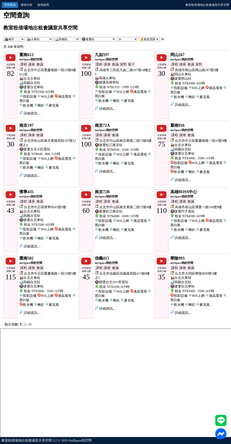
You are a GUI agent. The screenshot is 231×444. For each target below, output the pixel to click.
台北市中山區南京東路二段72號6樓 (125, 140)
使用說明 (43, 5)
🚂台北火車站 (29, 78)
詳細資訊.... (29, 113)
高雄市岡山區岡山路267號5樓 (196, 70)
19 (29, 324)
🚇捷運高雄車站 (107, 82)
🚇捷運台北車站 (31, 87)
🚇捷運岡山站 (180, 78)
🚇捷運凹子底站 (182, 211)
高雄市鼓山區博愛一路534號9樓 (198, 207)
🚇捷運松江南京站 (108, 145)
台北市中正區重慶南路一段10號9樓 (201, 140)
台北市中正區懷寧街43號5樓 (45, 207)
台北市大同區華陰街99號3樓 (196, 273)
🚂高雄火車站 (105, 78)
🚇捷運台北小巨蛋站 (34, 149)
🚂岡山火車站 (180, 74)
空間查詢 (10, 5)
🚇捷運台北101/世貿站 (111, 282)
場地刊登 (26, 5)
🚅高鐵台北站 (29, 83)
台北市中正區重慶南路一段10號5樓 (50, 273)
